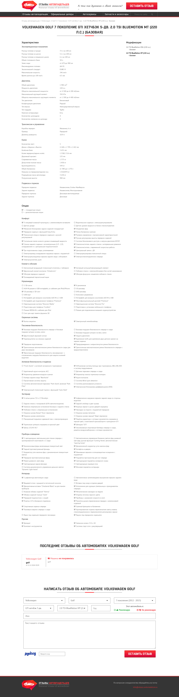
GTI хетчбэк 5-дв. (75, 21)
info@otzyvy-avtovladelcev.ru (145, 687)
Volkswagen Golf (33, 558)
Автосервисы (89, 14)
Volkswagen (46, 21)
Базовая (132, 49)
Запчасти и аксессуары (117, 14)
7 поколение (62, 21)
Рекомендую (122, 610)
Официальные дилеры (62, 14)
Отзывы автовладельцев (35, 14)
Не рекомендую (146, 610)
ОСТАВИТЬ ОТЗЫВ (142, 6)
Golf (54, 21)
